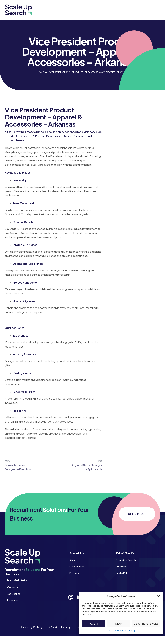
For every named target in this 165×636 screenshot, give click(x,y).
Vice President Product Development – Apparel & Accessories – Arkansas (88, 72)
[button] (158, 596)
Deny (118, 623)
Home (41, 72)
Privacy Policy (128, 630)
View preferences (146, 623)
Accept (94, 623)
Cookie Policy (114, 630)
